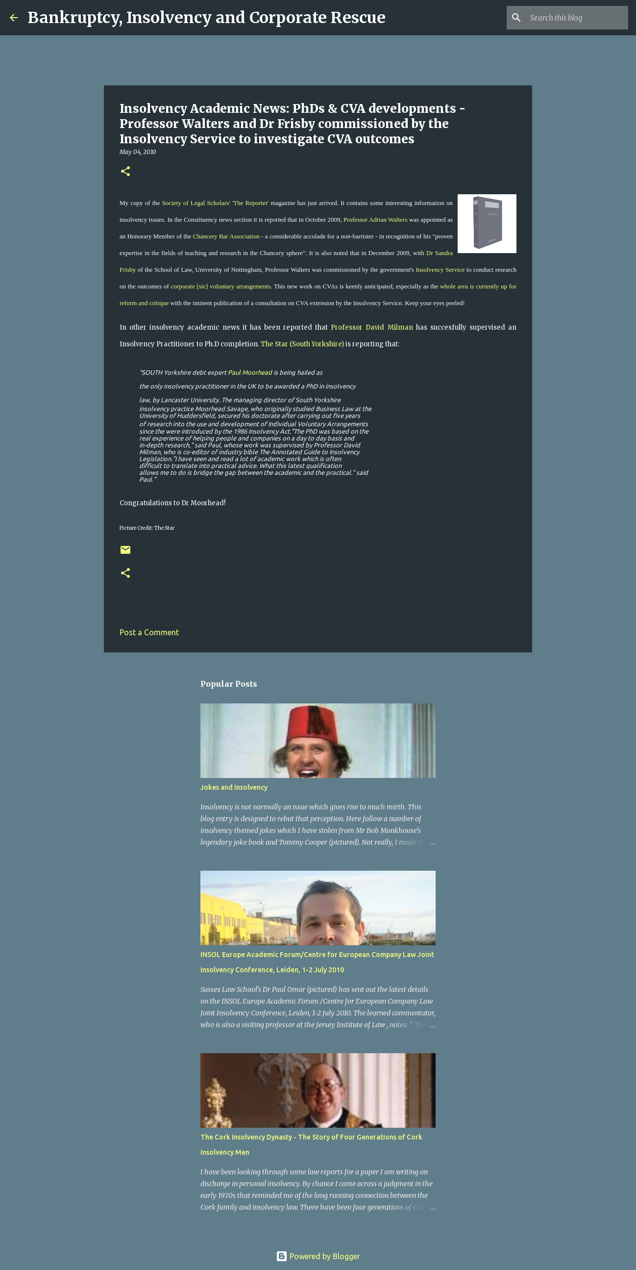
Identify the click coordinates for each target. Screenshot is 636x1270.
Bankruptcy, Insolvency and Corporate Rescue (206, 17)
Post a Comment (149, 632)
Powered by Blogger (318, 1256)
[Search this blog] (576, 17)
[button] (125, 172)
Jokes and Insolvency (234, 787)
